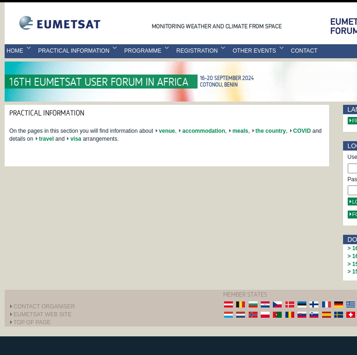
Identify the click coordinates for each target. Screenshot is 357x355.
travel (46, 139)
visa (75, 139)
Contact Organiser (44, 306)
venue (167, 131)
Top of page (32, 322)
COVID (302, 131)
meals (240, 131)
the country (271, 131)
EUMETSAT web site (42, 314)
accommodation (203, 131)
